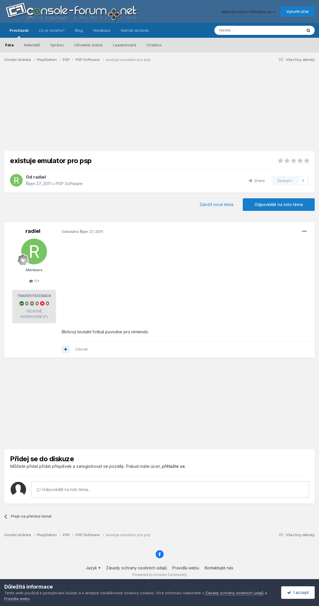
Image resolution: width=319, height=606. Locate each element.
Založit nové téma (216, 204)
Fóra (9, 45)
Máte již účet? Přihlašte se (248, 11)
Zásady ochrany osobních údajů (136, 567)
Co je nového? (52, 30)
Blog (79, 30)
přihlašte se (173, 466)
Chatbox (154, 45)
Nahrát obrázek (135, 30)
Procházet (18, 33)
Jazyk (93, 567)
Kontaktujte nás (219, 567)
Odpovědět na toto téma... (64, 489)
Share (257, 180)
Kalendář (32, 45)
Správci (57, 45)
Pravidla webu (185, 567)
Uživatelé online (88, 45)
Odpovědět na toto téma (279, 204)
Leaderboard (124, 45)
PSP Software (69, 183)
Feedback (102, 30)
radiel (39, 177)
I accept (298, 592)
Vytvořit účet (297, 11)
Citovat (81, 349)
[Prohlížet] (243, 30)
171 (34, 281)
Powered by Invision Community (159, 575)
